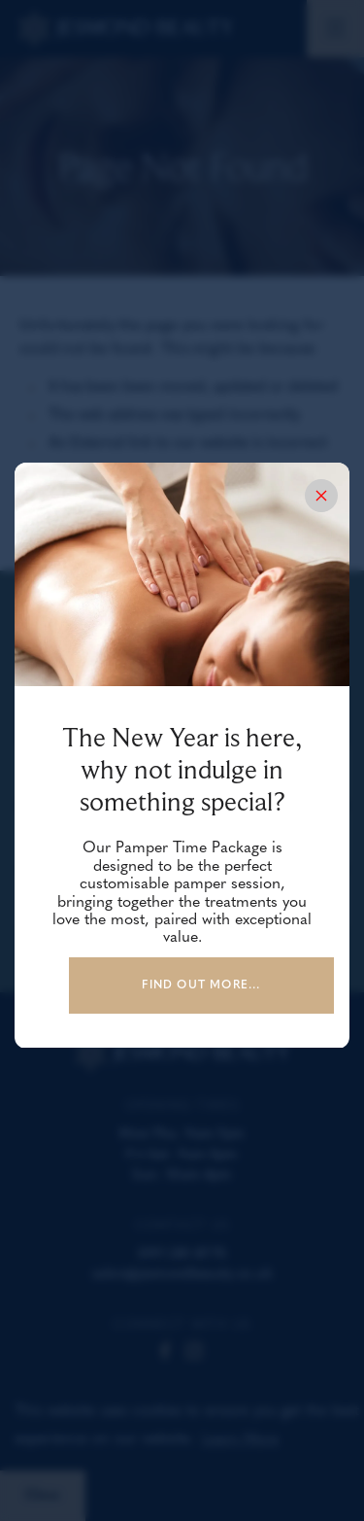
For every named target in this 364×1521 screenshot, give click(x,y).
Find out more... (201, 985)
